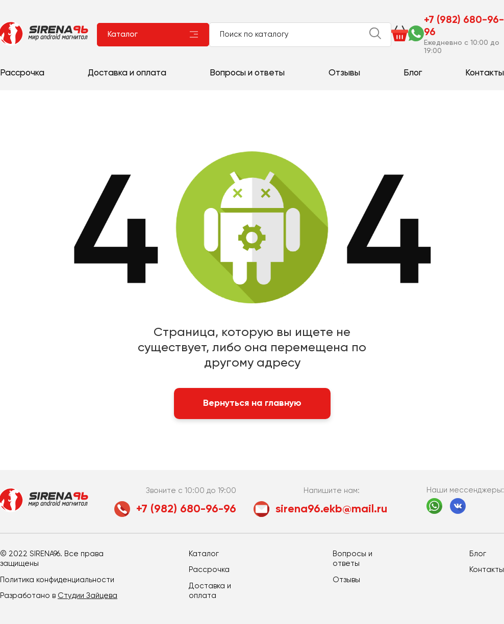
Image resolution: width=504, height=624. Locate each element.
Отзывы (344, 73)
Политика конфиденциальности (57, 580)
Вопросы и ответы (247, 73)
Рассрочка (22, 73)
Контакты (484, 73)
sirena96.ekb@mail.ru (331, 509)
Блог (413, 73)
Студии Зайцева (87, 596)
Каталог (123, 34)
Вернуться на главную (252, 403)
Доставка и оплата (127, 73)
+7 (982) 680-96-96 (464, 26)
